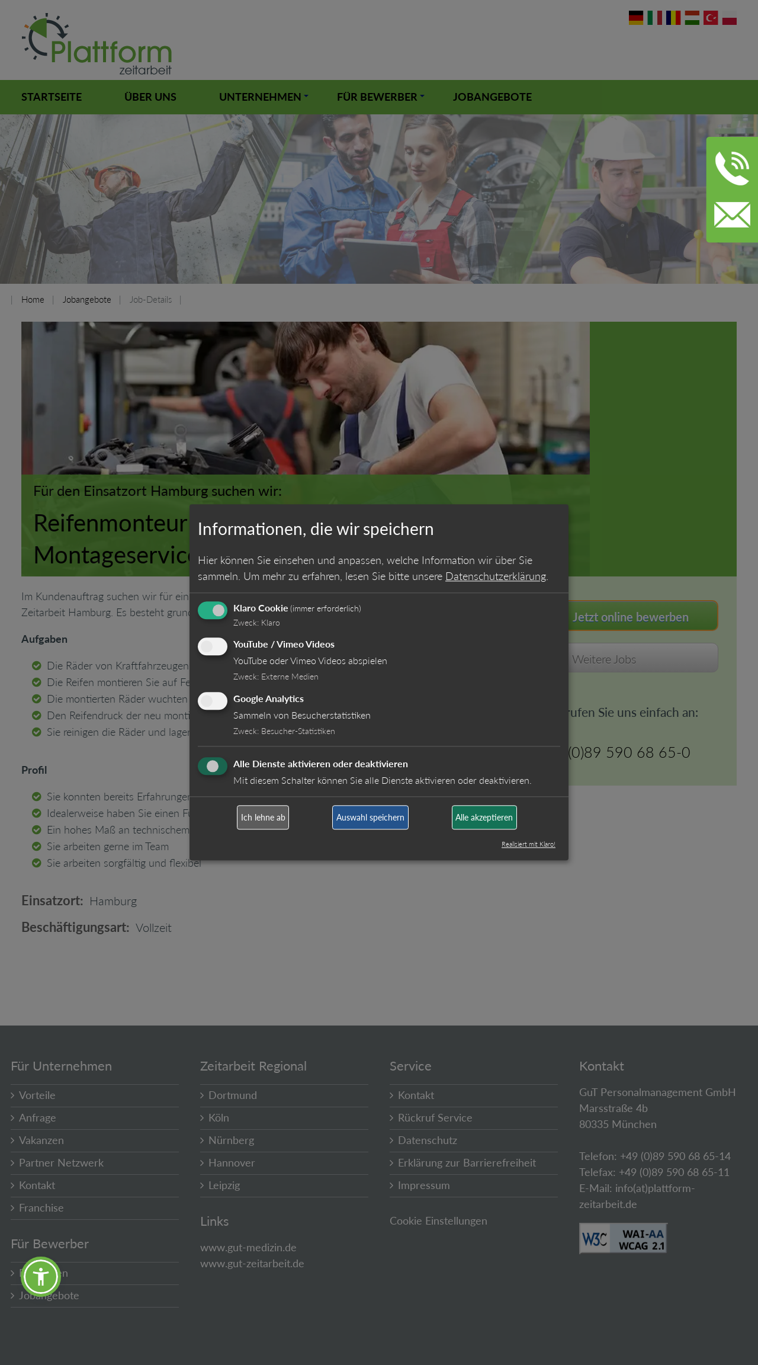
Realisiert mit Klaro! (528, 844)
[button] (41, 1277)
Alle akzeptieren (484, 817)
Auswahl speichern (370, 817)
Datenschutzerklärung (495, 575)
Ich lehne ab (263, 817)
